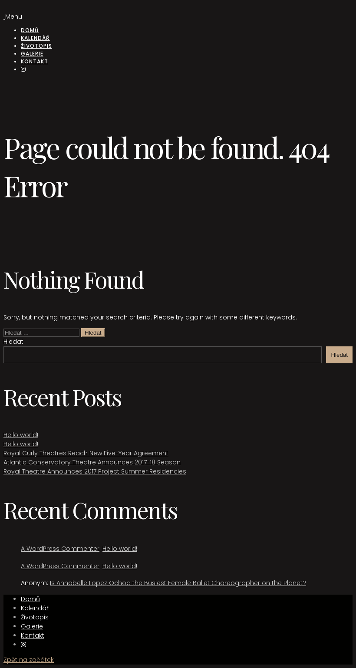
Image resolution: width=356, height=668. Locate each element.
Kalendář (35, 38)
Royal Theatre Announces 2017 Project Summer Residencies (94, 471)
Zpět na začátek (28, 659)
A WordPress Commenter (60, 548)
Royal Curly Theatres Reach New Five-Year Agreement (85, 453)
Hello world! (20, 435)
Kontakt (34, 61)
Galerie (32, 53)
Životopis (36, 45)
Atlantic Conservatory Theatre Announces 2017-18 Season (92, 462)
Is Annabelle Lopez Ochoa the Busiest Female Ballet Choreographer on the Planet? (178, 583)
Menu (13, 16)
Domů (30, 30)
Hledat (13, 341)
